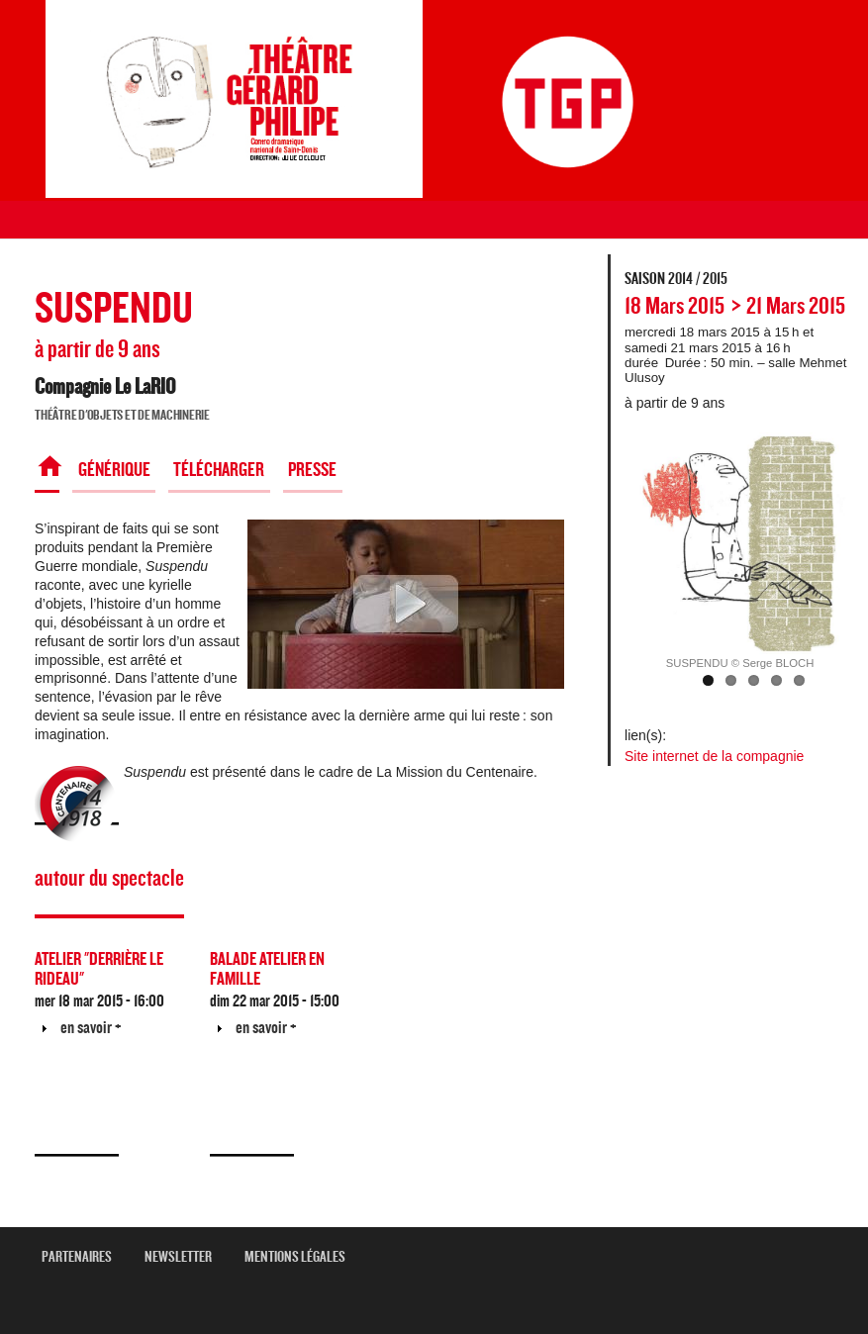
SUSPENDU (114, 309)
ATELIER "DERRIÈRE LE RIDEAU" (99, 969)
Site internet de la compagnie (714, 756)
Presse (312, 470)
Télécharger (218, 470)
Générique (114, 470)
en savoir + (91, 1027)
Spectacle (47, 470)
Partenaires (84, 1257)
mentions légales (302, 1257)
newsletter (185, 1257)
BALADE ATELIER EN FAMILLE (267, 969)
